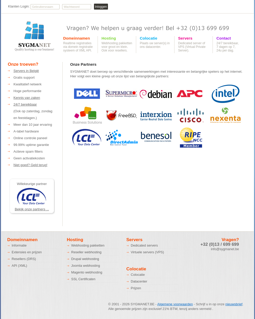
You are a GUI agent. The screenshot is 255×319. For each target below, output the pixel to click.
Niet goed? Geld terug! (30, 165)
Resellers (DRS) (24, 259)
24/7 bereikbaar (25, 104)
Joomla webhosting (85, 266)
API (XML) (19, 266)
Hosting (108, 38)
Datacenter (139, 281)
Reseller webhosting (86, 252)
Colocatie (148, 38)
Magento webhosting (86, 272)
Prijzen (136, 288)
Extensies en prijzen (27, 252)
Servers (185, 38)
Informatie (19, 245)
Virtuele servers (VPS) (147, 252)
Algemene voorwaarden (175, 304)
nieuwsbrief (234, 304)
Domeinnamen (76, 38)
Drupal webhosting (85, 259)
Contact (223, 38)
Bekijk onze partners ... (32, 209)
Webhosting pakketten (87, 245)
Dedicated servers (144, 245)
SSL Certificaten (83, 279)
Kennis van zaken (26, 98)
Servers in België (26, 71)
